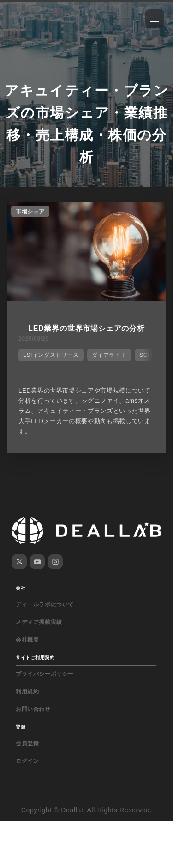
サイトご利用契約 (35, 657)
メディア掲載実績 (39, 622)
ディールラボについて (45, 604)
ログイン (27, 761)
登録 (20, 726)
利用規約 (27, 691)
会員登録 (27, 743)
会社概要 (27, 639)
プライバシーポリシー (45, 674)
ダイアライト (109, 355)
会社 (20, 588)
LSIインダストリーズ (51, 355)
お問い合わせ (33, 709)
